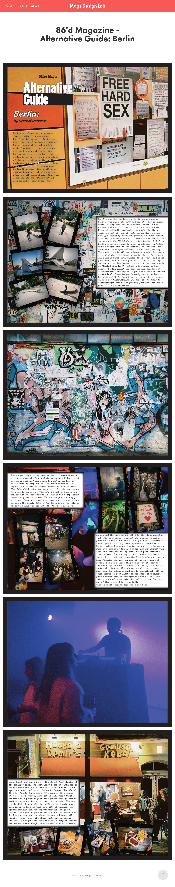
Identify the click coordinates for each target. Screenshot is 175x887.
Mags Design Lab (87, 6)
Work (8, 6)
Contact (22, 6)
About (35, 6)
